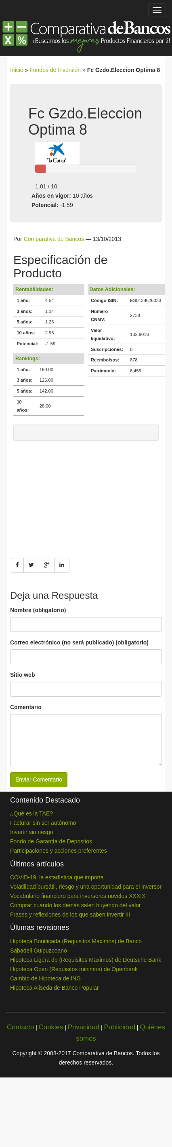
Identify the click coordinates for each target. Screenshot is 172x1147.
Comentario (26, 707)
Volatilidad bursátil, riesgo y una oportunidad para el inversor (86, 886)
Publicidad (119, 1027)
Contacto (20, 1027)
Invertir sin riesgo (31, 832)
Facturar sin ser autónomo (43, 823)
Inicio (16, 70)
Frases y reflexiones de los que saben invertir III (70, 914)
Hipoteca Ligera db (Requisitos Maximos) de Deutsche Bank (85, 960)
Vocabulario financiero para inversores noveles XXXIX (77, 896)
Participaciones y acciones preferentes (58, 850)
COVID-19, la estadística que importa (57, 877)
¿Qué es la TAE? (31, 813)
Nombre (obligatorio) (38, 610)
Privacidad (83, 1027)
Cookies (51, 1027)
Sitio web (22, 675)
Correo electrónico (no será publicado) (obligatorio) (79, 642)
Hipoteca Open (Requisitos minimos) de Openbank (74, 969)
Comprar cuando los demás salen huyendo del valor (75, 905)
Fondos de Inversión (55, 70)
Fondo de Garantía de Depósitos (51, 841)
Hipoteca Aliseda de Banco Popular (54, 987)
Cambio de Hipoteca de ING (45, 978)
